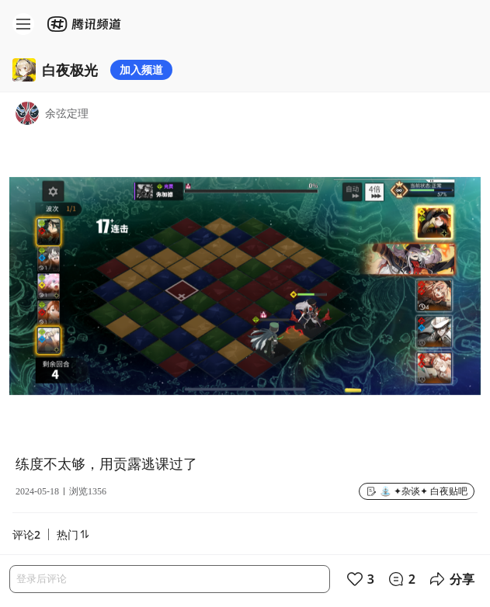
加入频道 (141, 69)
